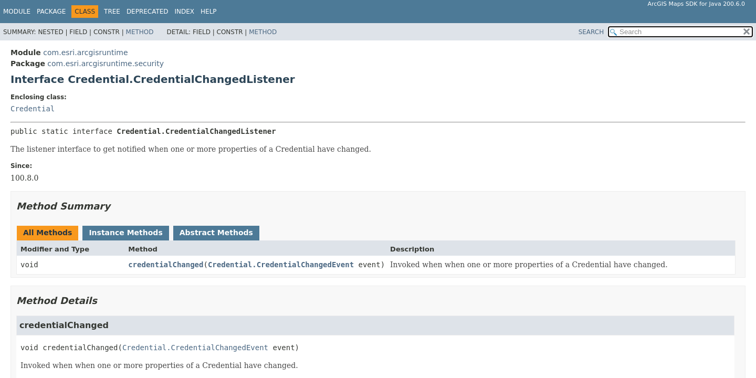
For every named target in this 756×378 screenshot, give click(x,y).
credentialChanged (165, 264)
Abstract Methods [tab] (216, 232)
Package (51, 11)
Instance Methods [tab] (125, 232)
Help (209, 11)
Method (140, 32)
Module (16, 11)
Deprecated (148, 11)
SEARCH (591, 32)
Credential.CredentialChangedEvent (281, 264)
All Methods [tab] (47, 232)
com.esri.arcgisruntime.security (105, 63)
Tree (112, 11)
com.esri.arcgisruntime (85, 52)
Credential (32, 108)
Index (185, 11)
